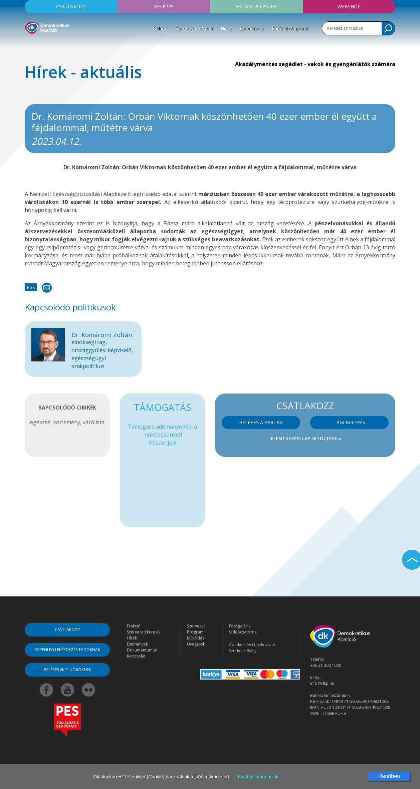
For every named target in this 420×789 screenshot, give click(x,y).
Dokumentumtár (142, 650)
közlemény (66, 422)
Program (195, 632)
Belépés (164, 6)
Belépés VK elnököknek (67, 670)
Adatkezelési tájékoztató (252, 644)
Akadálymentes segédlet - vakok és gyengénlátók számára (315, 64)
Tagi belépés (349, 422)
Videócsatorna (243, 632)
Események (252, 28)
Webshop (349, 6)
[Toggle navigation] (29, 43)
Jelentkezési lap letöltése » (305, 438)
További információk (257, 776)
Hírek (226, 28)
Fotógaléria (240, 626)
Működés (195, 638)
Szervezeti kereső (194, 28)
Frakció (134, 626)
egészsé (40, 422)
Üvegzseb (196, 644)
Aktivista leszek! (256, 6)
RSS (31, 287)
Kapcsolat (136, 656)
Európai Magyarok (290, 28)
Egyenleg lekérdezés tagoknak (67, 649)
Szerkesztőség (242, 650)
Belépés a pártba (261, 422)
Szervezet (196, 626)
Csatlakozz (71, 6)
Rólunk (160, 28)
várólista (93, 422)
